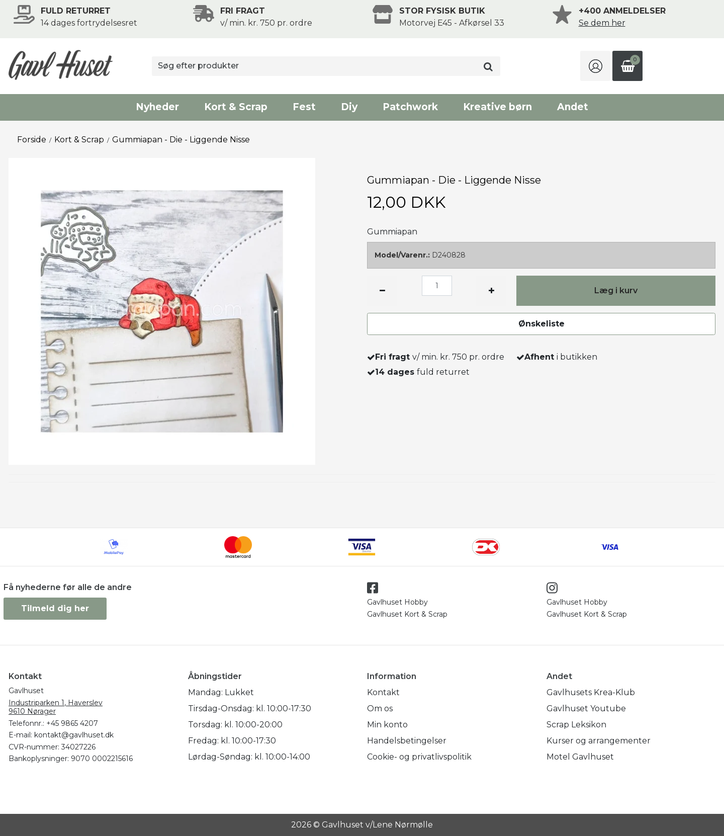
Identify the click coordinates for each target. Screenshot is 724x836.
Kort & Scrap (235, 107)
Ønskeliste (541, 323)
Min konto (387, 724)
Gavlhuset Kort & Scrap (407, 614)
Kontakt (383, 692)
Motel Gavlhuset (580, 757)
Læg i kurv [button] (616, 290)
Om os (380, 708)
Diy (349, 107)
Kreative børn (497, 107)
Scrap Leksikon (576, 724)
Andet (572, 107)
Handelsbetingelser (406, 740)
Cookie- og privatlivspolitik (419, 757)
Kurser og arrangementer (599, 740)
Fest (304, 107)
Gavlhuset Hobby (397, 602)
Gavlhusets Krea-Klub (591, 692)
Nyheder (157, 107)
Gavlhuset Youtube (586, 708)
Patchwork (410, 107)
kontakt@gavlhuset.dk (74, 734)
